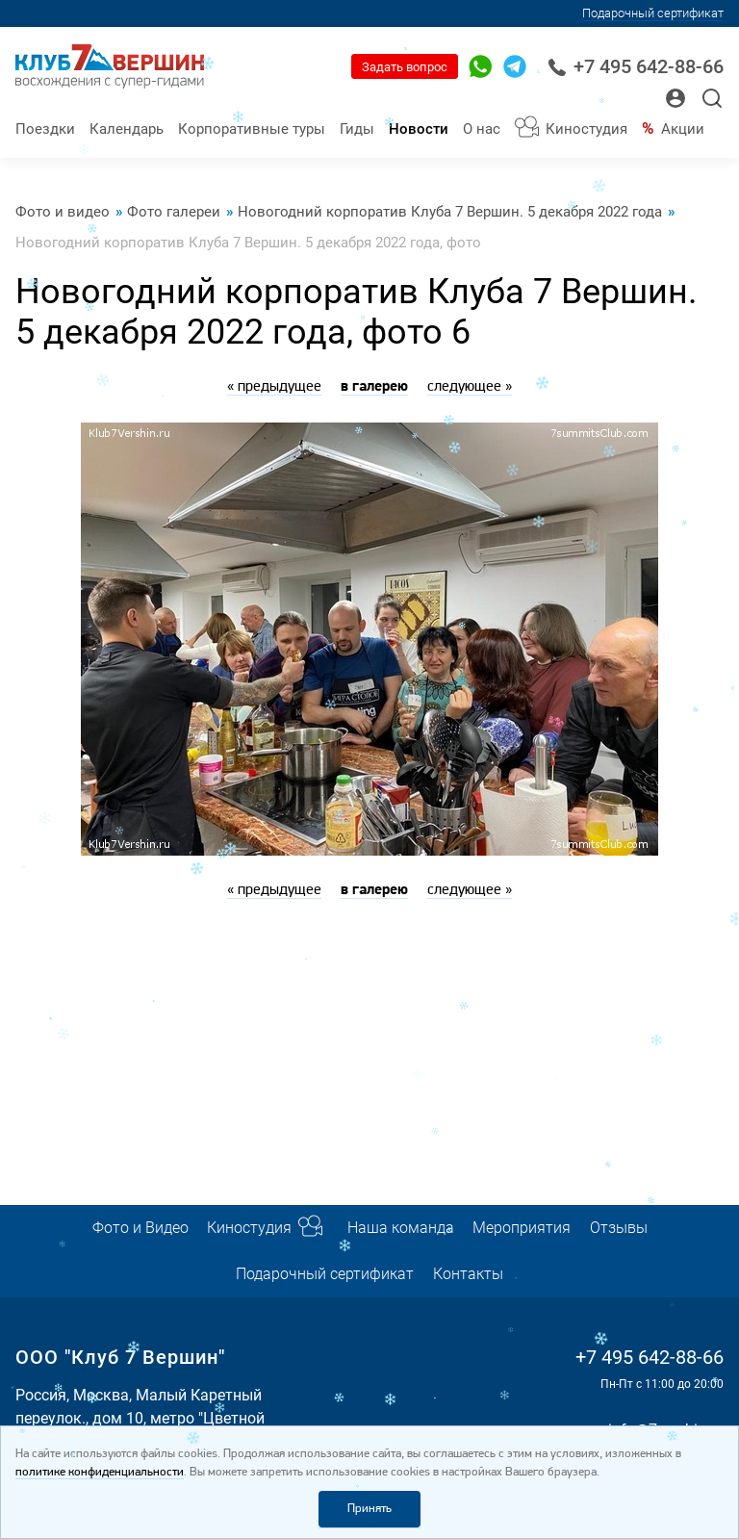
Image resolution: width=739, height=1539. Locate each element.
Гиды (357, 129)
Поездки (45, 129)
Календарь (126, 129)
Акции (682, 129)
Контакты (468, 1274)
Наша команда (400, 1227)
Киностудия (586, 129)
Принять (369, 1508)
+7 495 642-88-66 (636, 67)
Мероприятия (521, 1227)
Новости (418, 129)
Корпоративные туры (251, 129)
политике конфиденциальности (99, 1472)
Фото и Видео (140, 1227)
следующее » (469, 387)
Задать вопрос (404, 67)
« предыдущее (274, 387)
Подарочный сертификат (653, 13)
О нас (481, 129)
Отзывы (619, 1227)
